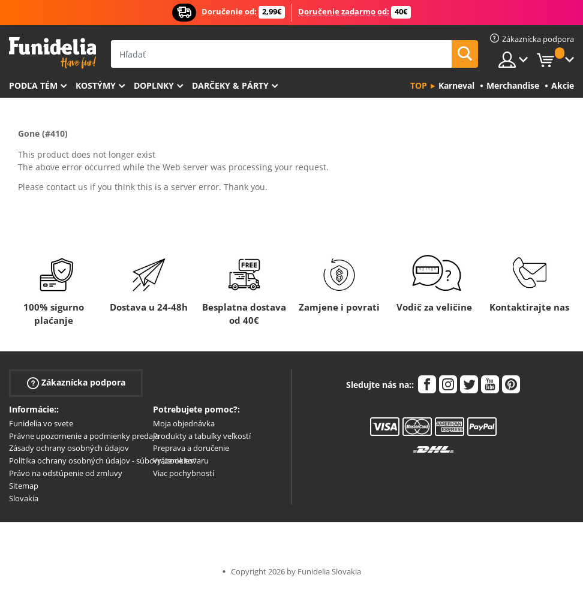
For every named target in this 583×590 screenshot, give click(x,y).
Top (418, 85)
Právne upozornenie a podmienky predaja (84, 436)
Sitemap (23, 485)
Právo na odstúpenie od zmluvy (65, 473)
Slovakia (23, 498)
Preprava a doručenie (191, 447)
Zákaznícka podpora (76, 383)
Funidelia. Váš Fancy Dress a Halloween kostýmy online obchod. (52, 53)
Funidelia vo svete (41, 423)
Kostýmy (96, 85)
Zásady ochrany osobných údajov (69, 447)
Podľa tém (33, 85)
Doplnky (154, 85)
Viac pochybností (183, 473)
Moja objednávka (184, 423)
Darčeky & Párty (230, 85)
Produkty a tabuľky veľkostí (202, 436)
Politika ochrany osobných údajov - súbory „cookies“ (102, 460)
